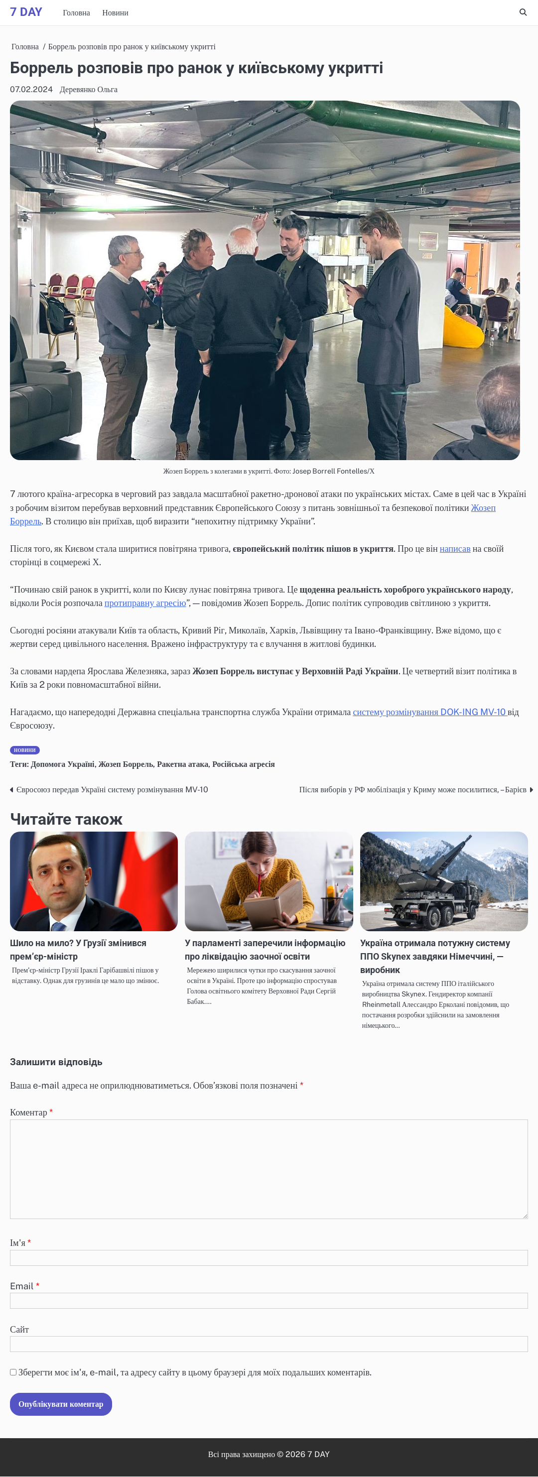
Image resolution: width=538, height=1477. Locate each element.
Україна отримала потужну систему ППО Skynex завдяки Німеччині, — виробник (435, 957)
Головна (76, 12)
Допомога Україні (63, 764)
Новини (115, 12)
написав (455, 548)
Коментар (31, 1113)
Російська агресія (244, 764)
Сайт (19, 1329)
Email (24, 1286)
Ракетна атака (183, 764)
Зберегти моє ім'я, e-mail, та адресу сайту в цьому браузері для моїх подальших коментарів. (195, 1372)
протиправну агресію (145, 603)
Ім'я (20, 1243)
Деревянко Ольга (89, 89)
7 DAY (26, 12)
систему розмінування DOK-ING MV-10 (430, 712)
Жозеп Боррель (126, 764)
